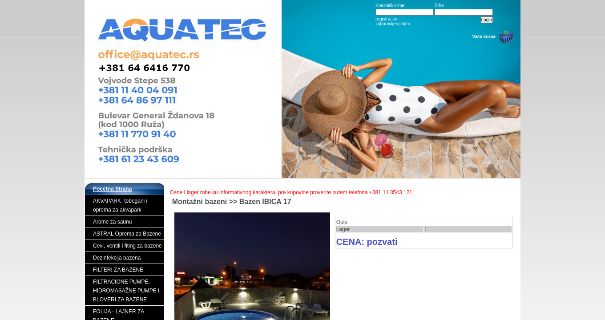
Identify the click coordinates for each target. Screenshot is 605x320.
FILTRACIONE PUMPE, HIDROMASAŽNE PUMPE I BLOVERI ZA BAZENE (126, 291)
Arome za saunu (112, 222)
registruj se (386, 18)
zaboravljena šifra (392, 23)
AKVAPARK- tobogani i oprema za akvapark (120, 205)
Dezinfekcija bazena (117, 258)
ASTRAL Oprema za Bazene (127, 234)
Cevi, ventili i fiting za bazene (127, 246)
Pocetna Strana (112, 189)
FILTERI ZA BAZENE (118, 270)
